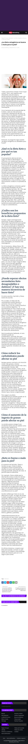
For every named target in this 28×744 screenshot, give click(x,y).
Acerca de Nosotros (5, 733)
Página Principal (4, 38)
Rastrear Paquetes (18, 721)
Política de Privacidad (19, 728)
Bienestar (11, 38)
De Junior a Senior (18, 713)
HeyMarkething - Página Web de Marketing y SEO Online (16, 741)
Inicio (4, 738)
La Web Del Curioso (5, 717)
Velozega (3, 721)
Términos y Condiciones (6, 731)
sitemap (3, 729)
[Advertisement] (14, 15)
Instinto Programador (19, 715)
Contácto (16, 731)
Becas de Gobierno (18, 717)
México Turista (4, 719)
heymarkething (6, 47)
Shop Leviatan (17, 719)
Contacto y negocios (21, 738)
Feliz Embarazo (4, 715)
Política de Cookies (18, 729)
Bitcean (3, 713)
